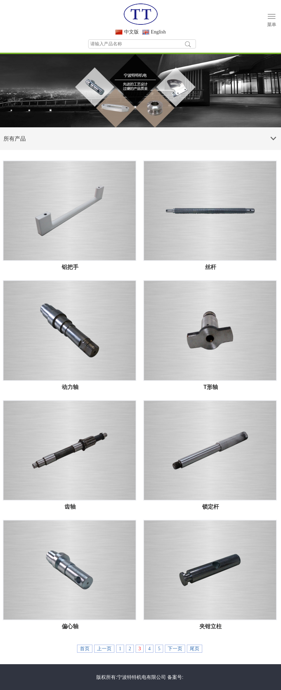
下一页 (175, 648)
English (158, 32)
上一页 (104, 648)
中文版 (131, 32)
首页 (85, 648)
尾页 (194, 648)
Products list (275, 136)
